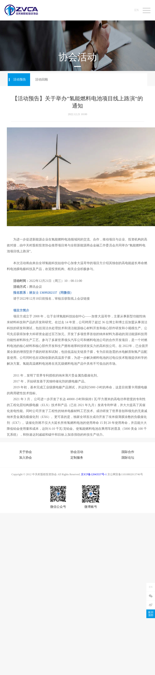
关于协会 (25, 452)
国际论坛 (127, 457)
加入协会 (25, 457)
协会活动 (76, 452)
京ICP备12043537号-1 (94, 474)
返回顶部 (150, 614)
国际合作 (127, 452)
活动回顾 (41, 79)
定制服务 (76, 457)
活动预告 (19, 79)
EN (136, 10)
